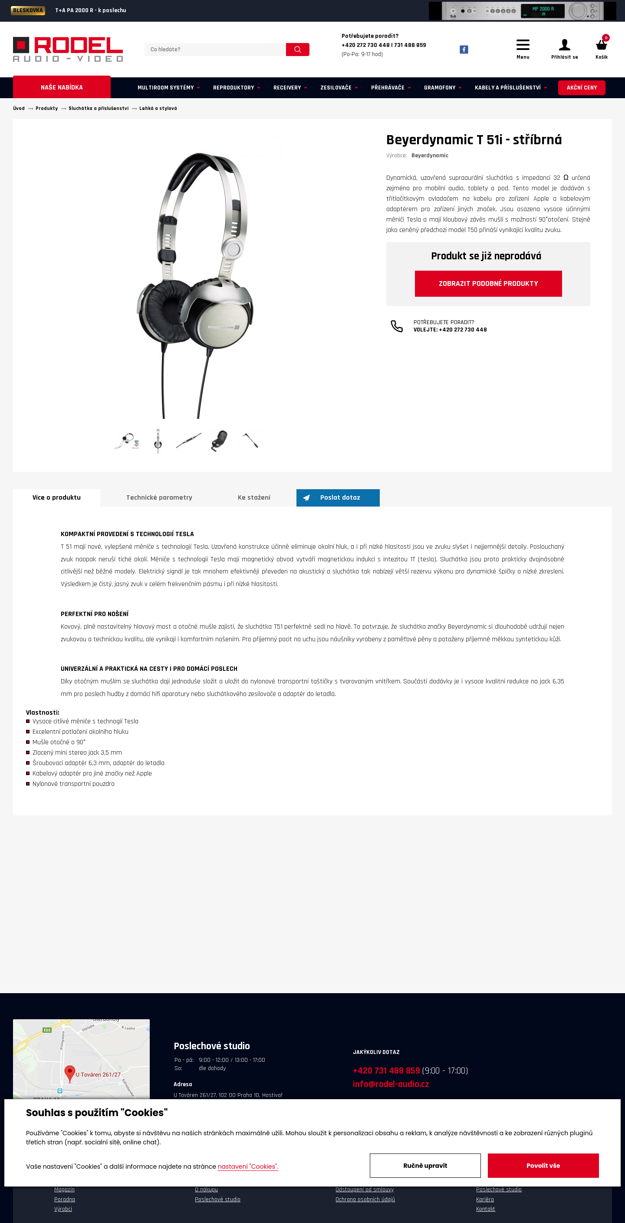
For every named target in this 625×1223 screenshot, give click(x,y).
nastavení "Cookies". (248, 1166)
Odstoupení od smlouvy (365, 1189)
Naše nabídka (62, 87)
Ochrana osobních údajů (365, 1199)
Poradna (64, 1199)
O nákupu (206, 1189)
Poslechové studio (217, 1199)
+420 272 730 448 (463, 330)
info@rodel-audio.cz (391, 1084)
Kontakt (485, 1209)
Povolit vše (543, 1165)
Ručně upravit (425, 1165)
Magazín (64, 1189)
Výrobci (63, 1209)
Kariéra (485, 1199)
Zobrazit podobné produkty (488, 283)
